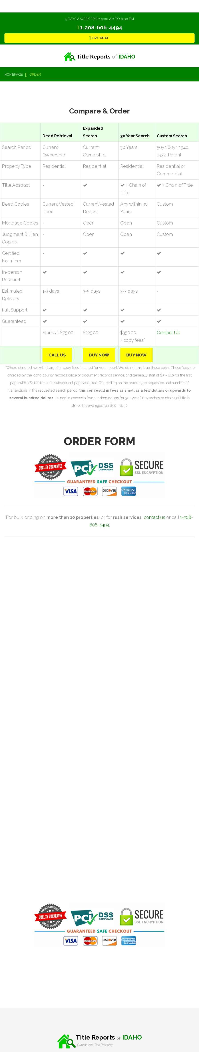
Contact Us (168, 332)
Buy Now (99, 354)
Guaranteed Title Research (95, 1045)
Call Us (57, 354)
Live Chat (100, 38)
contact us (154, 517)
